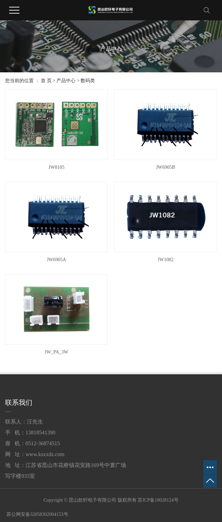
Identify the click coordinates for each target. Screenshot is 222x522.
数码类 (88, 80)
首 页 (46, 80)
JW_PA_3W (56, 352)
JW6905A (56, 259)
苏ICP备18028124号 (158, 500)
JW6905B (165, 167)
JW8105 (57, 167)
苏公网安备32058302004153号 (36, 514)
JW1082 (166, 259)
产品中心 (65, 80)
